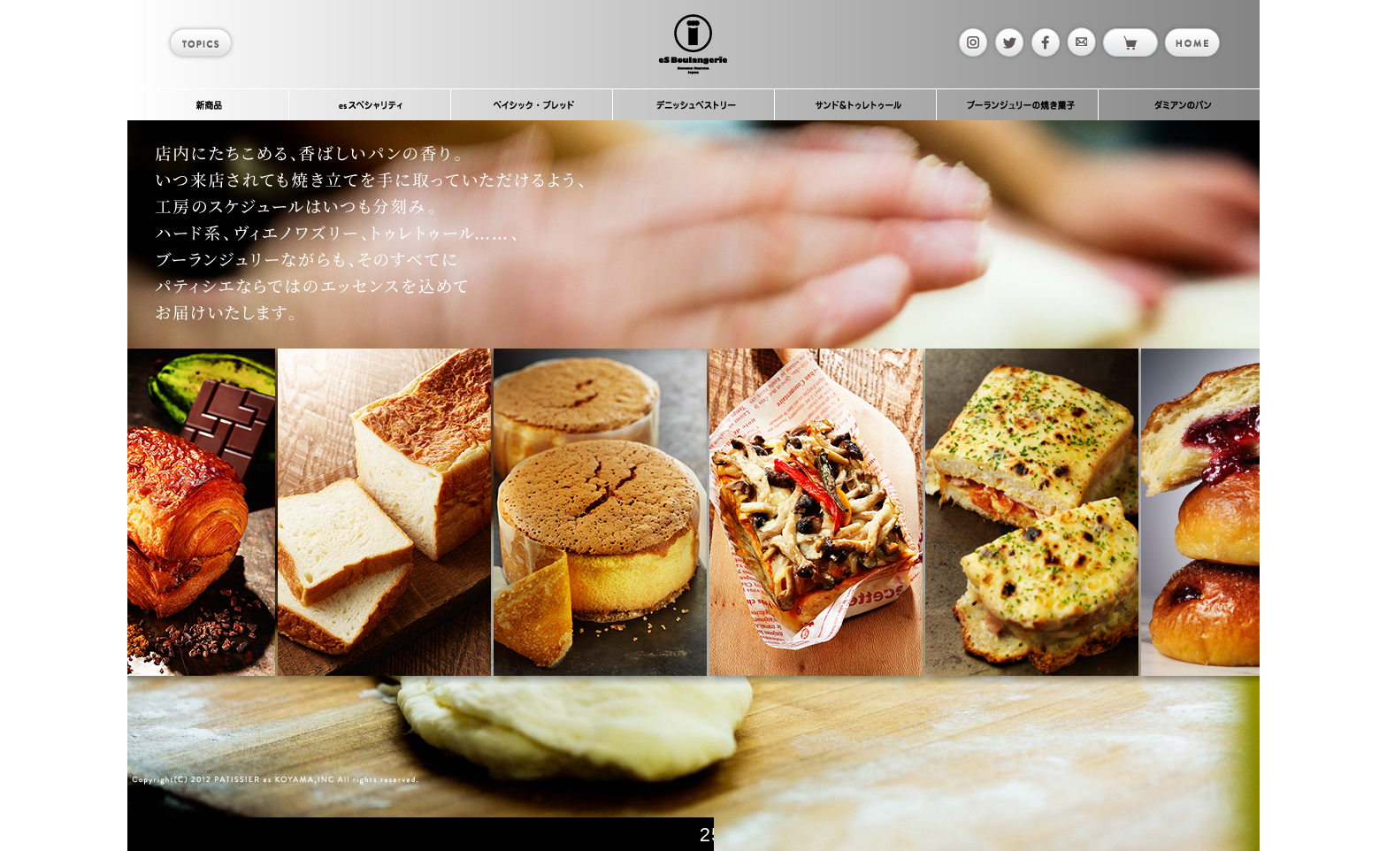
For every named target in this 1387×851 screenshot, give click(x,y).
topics (203, 42)
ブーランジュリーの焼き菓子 (1018, 104)
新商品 (208, 104)
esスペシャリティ (370, 104)
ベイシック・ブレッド (532, 104)
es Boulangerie (692, 44)
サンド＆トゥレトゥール (856, 104)
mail (1080, 42)
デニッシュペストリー (694, 104)
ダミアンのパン (1179, 104)
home (1191, 42)
